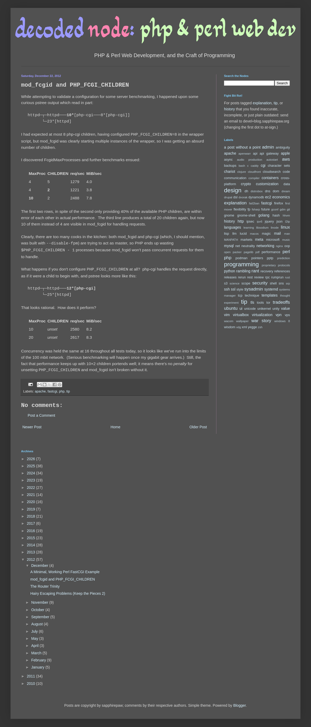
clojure (241, 171)
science (235, 283)
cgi (263, 165)
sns (281, 283)
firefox (278, 203)
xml (244, 327)
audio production (249, 159)
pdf (257, 252)
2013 (31, 549)
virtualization (262, 315)
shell (273, 283)
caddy (255, 165)
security (260, 283)
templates (269, 295)
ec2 (268, 197)
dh (246, 191)
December (40, 563)
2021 (31, 492)
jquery (269, 221)
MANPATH (231, 239)
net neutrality (245, 246)
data (287, 184)
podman (242, 258)
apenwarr (245, 153)
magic (266, 233)
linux (285, 227)
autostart (272, 159)
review (259, 277)
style (239, 289)
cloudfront (254, 171)
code (286, 172)
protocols (284, 265)
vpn (279, 315)
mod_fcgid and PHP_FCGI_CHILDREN (62, 576)
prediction (283, 258)
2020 (31, 499)
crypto (246, 184)
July (35, 629)
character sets (279, 166)
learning (249, 227)
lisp (226, 233)
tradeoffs (281, 302)
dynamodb (256, 197)
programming (241, 264)
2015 (31, 535)
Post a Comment (41, 413)
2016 (31, 528)
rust (287, 277)
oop (287, 246)
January (38, 664)
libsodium (262, 227)
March (36, 650)
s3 (225, 283)
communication (235, 178)
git (288, 209)
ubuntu (230, 308)
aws (286, 159)
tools (260, 302)
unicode (250, 309)
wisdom (229, 327)
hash (276, 215)
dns (267, 191)
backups (230, 166)
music (286, 239)
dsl (235, 197)
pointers (257, 258)
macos (254, 233)
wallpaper (242, 321)
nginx (279, 246)
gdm (282, 209)
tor (268, 302)
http (241, 221)
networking (265, 246)
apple (285, 153)
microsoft (273, 240)
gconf (274, 209)
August (37, 621)
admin (268, 147)
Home (115, 424)
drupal (228, 197)
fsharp (256, 209)
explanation (262, 103)
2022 (31, 485)
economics (281, 197)
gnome (229, 215)
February (39, 657)
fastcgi (52, 389)
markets (246, 240)
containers (270, 178)
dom (276, 191)
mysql (229, 246)
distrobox (257, 191)
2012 (31, 557)
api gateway (269, 153)
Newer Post (31, 424)
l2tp (287, 221)
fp (248, 209)
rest (250, 277)
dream (285, 191)
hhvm (286, 215)
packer (237, 252)
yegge (252, 327)
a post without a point (242, 147)
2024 (31, 470)
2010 (31, 681)
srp (288, 283)
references (282, 271)
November (40, 600)
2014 (31, 542)
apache (40, 389)
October (38, 607)
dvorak (243, 197)
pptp (270, 258)
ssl (233, 289)
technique (252, 295)
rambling (243, 271)
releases (230, 277)
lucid (243, 233)
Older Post (198, 424)
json (279, 221)
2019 (31, 506)
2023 (31, 477)
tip (68, 389)
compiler (254, 178)
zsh (260, 327)
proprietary (269, 265)
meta (259, 239)
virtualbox (241, 315)
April (35, 643)
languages (232, 227)
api (255, 153)
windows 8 (282, 321)
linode (275, 227)
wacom (228, 321)
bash (242, 165)
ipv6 (260, 221)
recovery (266, 271)
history (229, 109)
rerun (242, 277)
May (35, 636)
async (228, 159)
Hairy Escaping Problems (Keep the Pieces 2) (67, 591)
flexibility (240, 209)
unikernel (264, 309)
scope (245, 283)
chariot (229, 171)
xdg (238, 327)
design (232, 190)
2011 (31, 673)
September (40, 614)
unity (276, 309)
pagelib (248, 252)
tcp (240, 295)
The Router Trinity (45, 584)
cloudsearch (272, 172)
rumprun (277, 277)
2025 (31, 463)
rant (255, 270)
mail (277, 233)
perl (286, 251)
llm (234, 233)
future (265, 209)
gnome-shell (246, 215)
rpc (267, 277)
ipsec (250, 221)
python (229, 271)
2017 (31, 521)
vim (227, 315)
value (285, 308)
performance (271, 252)
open (227, 252)
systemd (271, 289)
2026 (31, 456)
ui (241, 308)
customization (267, 184)
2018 (31, 514)
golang (263, 215)
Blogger (239, 703)
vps (287, 315)
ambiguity (283, 147)
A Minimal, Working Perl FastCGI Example (65, 569)
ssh (227, 289)
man (287, 233)
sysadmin (253, 289)
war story (261, 320)
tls (252, 302)
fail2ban (254, 203)
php (62, 389)
